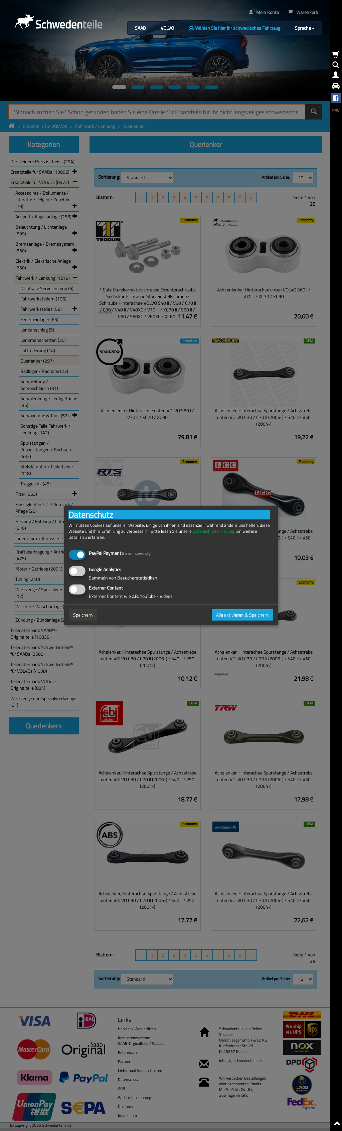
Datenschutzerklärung (213, 531)
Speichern (83, 614)
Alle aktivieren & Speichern (242, 614)
